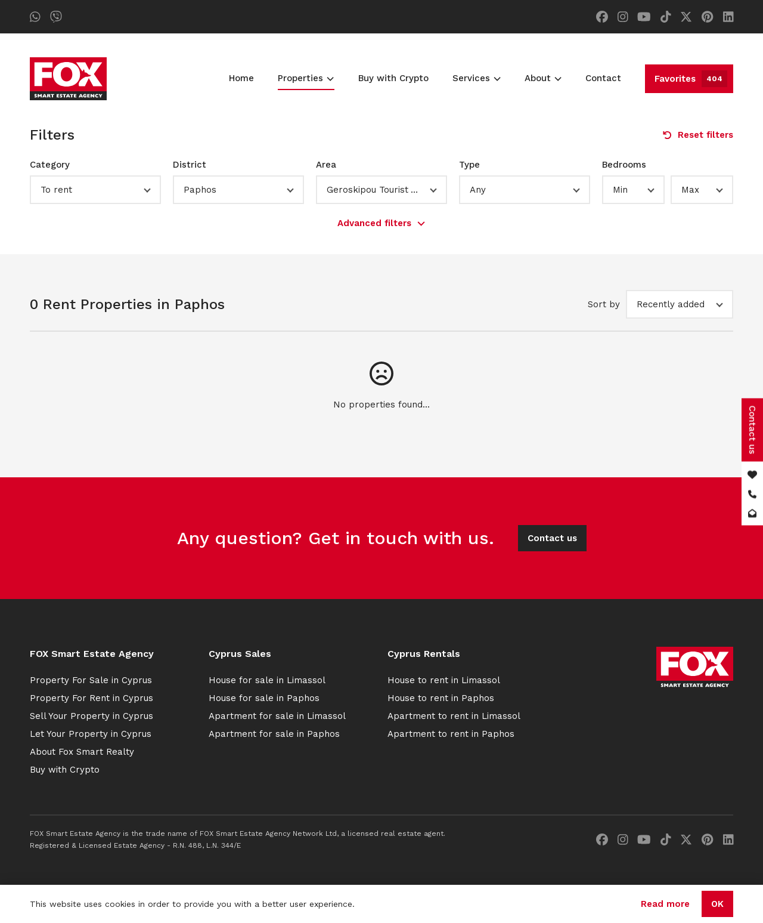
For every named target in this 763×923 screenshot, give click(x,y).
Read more (665, 904)
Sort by (604, 304)
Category (50, 164)
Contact (603, 78)
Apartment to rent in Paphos (450, 733)
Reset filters (698, 134)
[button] (95, 189)
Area (326, 164)
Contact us (552, 538)
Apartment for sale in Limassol (277, 716)
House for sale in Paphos (264, 698)
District (189, 164)
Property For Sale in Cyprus (91, 680)
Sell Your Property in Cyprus (91, 716)
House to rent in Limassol (443, 680)
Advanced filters (381, 223)
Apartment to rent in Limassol (453, 716)
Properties (306, 78)
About (543, 78)
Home (241, 78)
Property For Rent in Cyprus (91, 698)
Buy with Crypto (393, 78)
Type (469, 164)
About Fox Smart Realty (82, 751)
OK (717, 904)
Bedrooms (624, 164)
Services (476, 78)
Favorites (691, 78)
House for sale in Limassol (267, 680)
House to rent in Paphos (440, 698)
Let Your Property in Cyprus (90, 733)
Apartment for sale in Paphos (274, 733)
